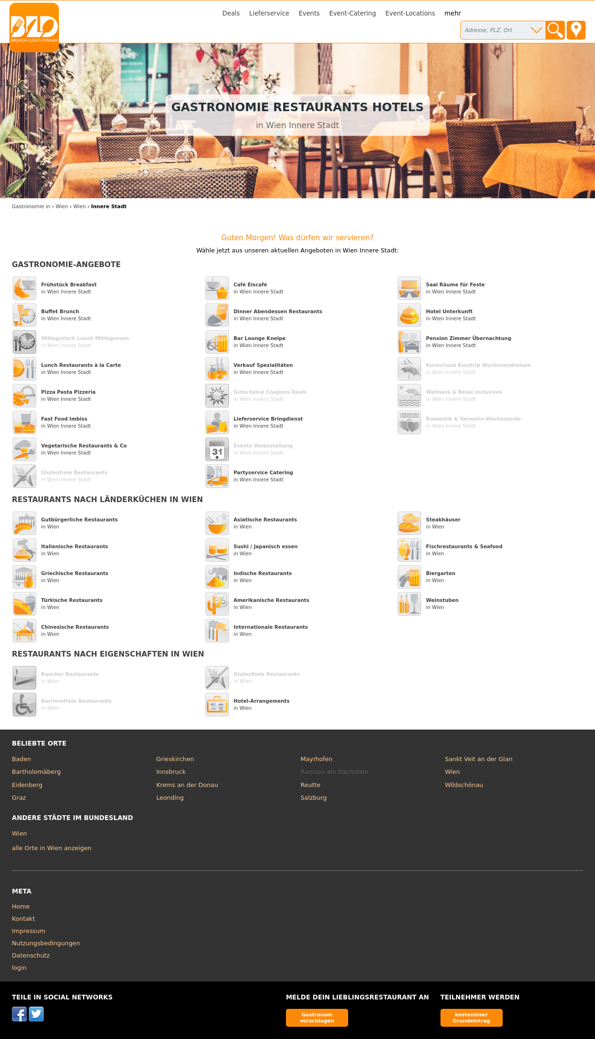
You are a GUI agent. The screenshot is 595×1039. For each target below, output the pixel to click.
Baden (21, 759)
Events (309, 13)
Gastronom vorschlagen (317, 1017)
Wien (452, 771)
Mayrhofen (317, 759)
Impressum (28, 930)
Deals (231, 13)
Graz (19, 797)
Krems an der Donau (187, 784)
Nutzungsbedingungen (46, 943)
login (19, 967)
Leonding (170, 797)
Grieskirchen (175, 759)
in (31, 206)
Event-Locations (410, 13)
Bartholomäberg (36, 771)
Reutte (310, 784)
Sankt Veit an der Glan (478, 759)
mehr (453, 13)
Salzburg (314, 797)
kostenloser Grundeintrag (471, 1017)
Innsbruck (171, 771)
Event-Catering (352, 13)
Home (21, 906)
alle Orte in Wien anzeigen (51, 848)
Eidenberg (27, 784)
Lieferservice (269, 13)
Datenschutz (30, 955)
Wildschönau (464, 784)
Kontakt (23, 918)
